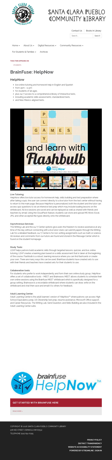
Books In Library (93, 31)
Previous (13, 183)
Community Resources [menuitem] (70, 45)
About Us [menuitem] (28, 45)
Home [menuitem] (15, 45)
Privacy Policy (94, 440)
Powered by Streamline (81, 451)
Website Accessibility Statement (85, 447)
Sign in (98, 451)
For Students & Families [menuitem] (23, 52)
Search (97, 36)
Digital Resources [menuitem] (46, 45)
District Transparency (90, 443)
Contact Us (77, 31)
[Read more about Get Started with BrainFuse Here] (56, 391)
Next (99, 183)
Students (17, 65)
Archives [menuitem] (44, 52)
